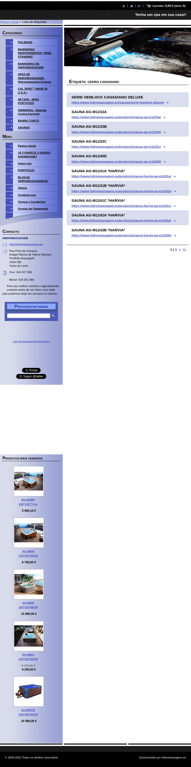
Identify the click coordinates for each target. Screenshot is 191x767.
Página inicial (9, 22)
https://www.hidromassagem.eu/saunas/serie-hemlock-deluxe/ (118, 102)
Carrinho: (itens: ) (169, 5)
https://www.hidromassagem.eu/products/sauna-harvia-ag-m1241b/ (121, 191)
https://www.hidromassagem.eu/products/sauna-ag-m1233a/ (116, 117)
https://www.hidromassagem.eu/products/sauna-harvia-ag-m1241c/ (121, 206)
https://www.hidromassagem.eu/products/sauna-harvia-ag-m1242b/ (121, 235)
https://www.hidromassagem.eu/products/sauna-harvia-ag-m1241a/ (121, 176)
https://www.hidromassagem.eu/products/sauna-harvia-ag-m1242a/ (121, 220)
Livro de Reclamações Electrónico (31, 341)
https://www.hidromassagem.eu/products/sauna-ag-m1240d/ (116, 161)
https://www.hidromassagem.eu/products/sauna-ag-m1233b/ (116, 132)
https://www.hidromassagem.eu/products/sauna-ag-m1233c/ (116, 147)
